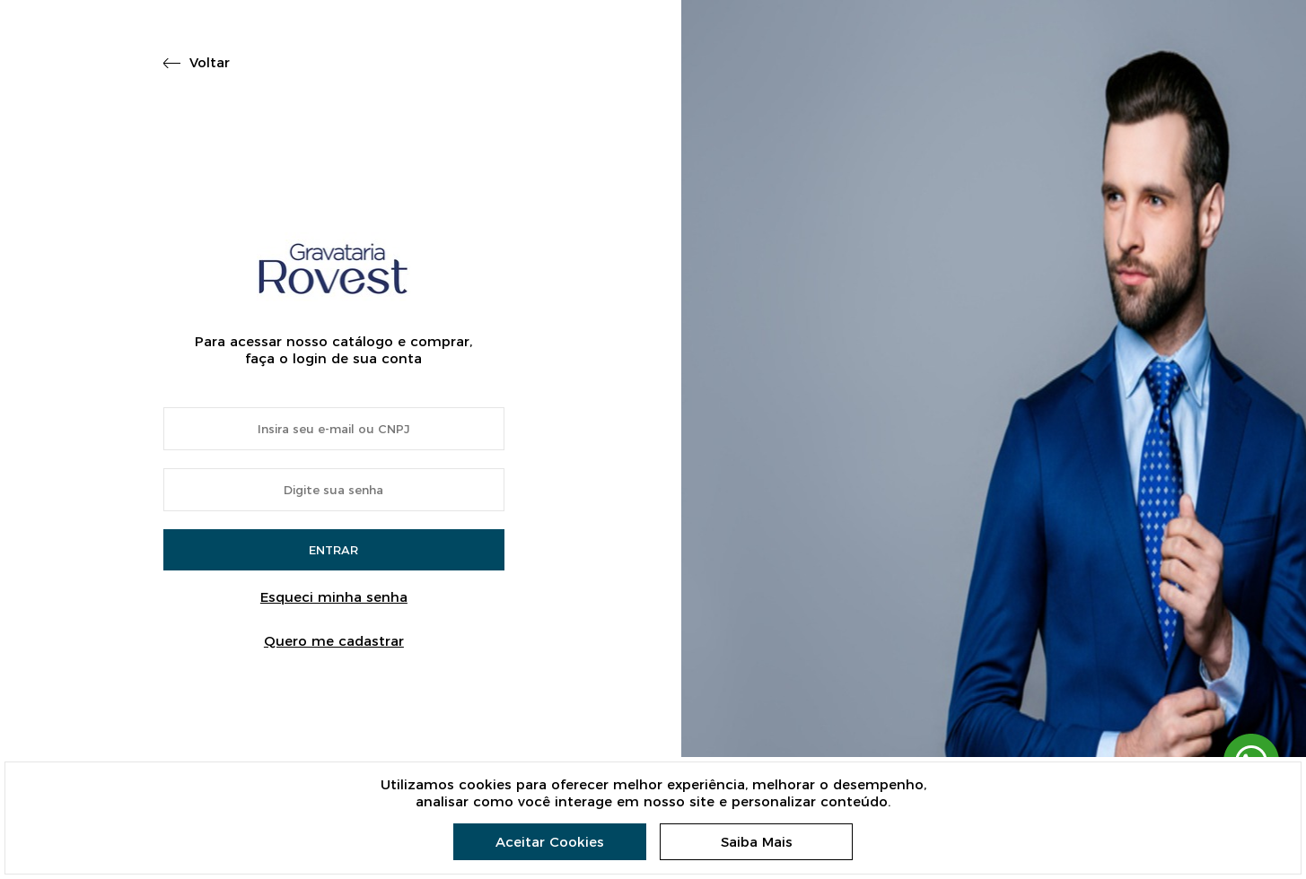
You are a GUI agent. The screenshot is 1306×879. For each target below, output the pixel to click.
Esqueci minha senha (334, 596)
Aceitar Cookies (549, 841)
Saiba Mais (757, 841)
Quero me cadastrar (334, 640)
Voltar (209, 62)
